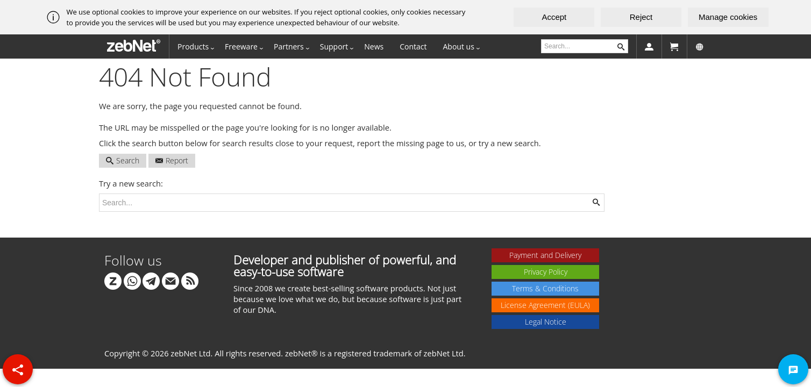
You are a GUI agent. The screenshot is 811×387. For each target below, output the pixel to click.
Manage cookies (728, 17)
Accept (554, 17)
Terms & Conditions (545, 288)
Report (171, 160)
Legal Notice (545, 322)
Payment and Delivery (545, 255)
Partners (289, 46)
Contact (413, 46)
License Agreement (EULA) (545, 305)
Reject (641, 17)
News (373, 46)
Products (193, 46)
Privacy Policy (545, 272)
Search (122, 160)
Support (334, 46)
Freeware (241, 46)
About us (458, 46)
